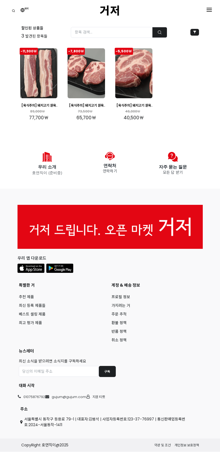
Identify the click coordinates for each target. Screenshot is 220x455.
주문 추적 (119, 317)
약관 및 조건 (162, 448)
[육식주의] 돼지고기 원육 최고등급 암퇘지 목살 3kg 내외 (86, 105)
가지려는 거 (120, 308)
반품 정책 (119, 334)
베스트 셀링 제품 (32, 317)
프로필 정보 (120, 300)
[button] (31, 271)
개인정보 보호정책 (186, 448)
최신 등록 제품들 (32, 308)
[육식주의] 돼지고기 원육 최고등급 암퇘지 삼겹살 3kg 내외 (38, 105)
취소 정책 (119, 343)
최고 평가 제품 (30, 325)
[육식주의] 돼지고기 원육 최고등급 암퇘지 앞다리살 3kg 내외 (133, 105)
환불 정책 (119, 325)
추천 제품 (26, 300)
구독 (107, 374)
